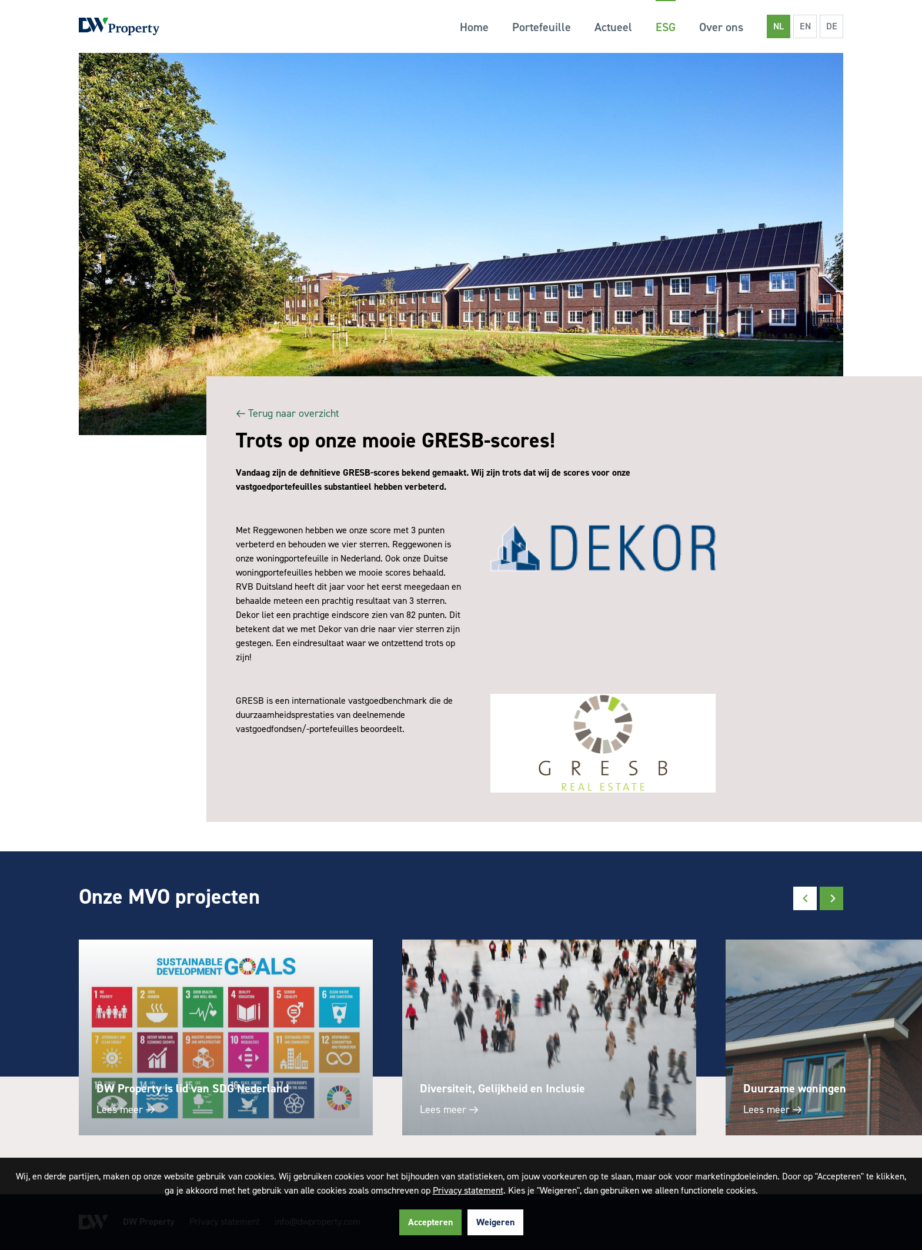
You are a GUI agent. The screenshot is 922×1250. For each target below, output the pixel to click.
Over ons (721, 27)
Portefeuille (541, 27)
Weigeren (495, 1222)
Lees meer (124, 1109)
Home (474, 27)
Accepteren (430, 1222)
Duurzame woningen (794, 1088)
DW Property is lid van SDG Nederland (192, 1088)
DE (831, 26)
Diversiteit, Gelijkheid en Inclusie (502, 1088)
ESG (666, 27)
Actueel (613, 27)
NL (778, 26)
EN (805, 26)
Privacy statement (468, 1190)
